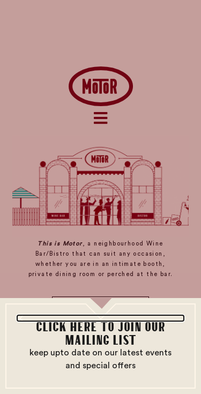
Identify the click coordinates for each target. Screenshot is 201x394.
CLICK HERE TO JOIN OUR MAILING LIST (100, 332)
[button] (100, 318)
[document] (100, 197)
